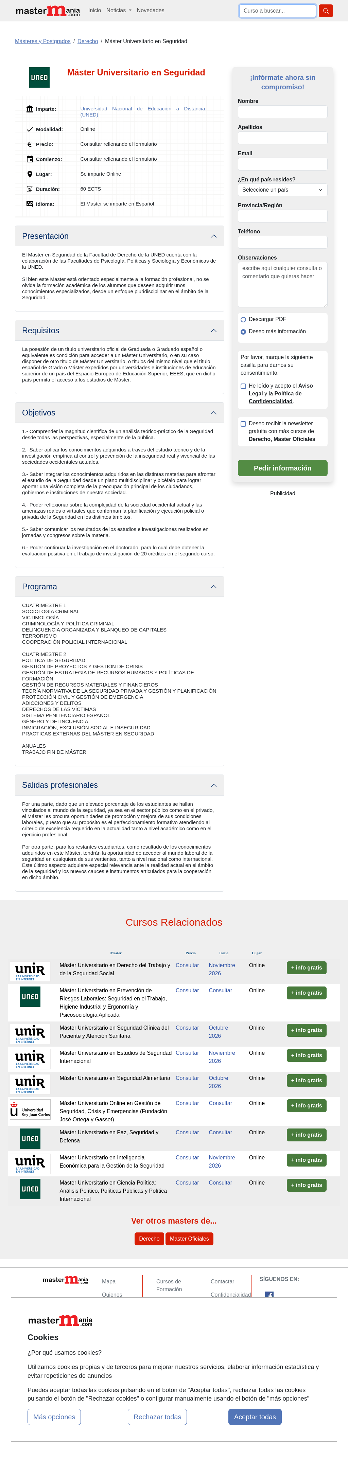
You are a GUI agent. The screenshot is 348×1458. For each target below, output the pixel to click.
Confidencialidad (231, 1295)
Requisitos (40, 330)
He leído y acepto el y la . (281, 393)
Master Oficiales (189, 1239)
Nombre (248, 101)
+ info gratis (306, 968)
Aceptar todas (255, 1417)
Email (245, 153)
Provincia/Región (260, 205)
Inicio (94, 10)
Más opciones (54, 1417)
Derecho (149, 1239)
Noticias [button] (116, 10)
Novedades (150, 10)
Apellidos (250, 127)
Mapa (109, 1281)
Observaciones (257, 258)
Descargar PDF (267, 319)
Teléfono (249, 231)
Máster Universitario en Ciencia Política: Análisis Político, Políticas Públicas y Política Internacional (113, 1191)
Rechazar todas (157, 1417)
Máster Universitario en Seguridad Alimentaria (114, 1078)
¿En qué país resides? (267, 179)
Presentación (45, 236)
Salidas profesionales (60, 785)
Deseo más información (277, 331)
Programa (39, 586)
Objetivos (38, 412)
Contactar (222, 1281)
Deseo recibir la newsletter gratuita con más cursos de (282, 431)
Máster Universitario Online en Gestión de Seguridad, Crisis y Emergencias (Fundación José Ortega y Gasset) (113, 1111)
